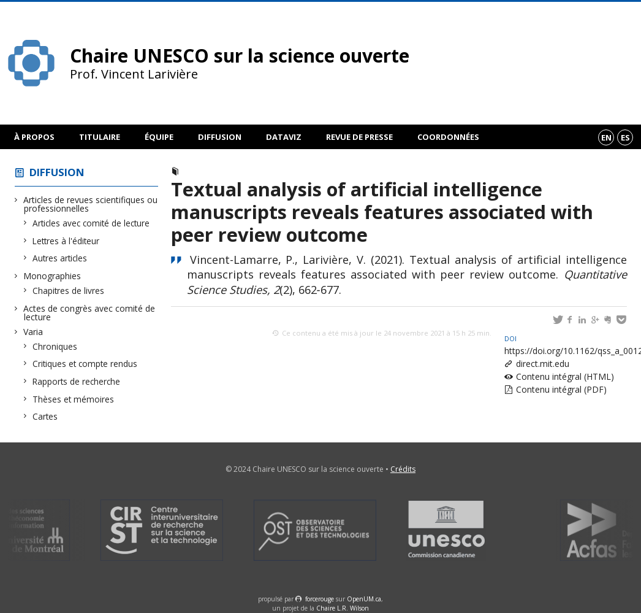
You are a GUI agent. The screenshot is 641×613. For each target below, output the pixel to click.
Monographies (52, 276)
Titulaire (99, 136)
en (606, 137)
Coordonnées (448, 136)
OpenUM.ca (364, 599)
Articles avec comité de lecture (91, 223)
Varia (33, 331)
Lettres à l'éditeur (66, 241)
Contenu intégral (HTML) (565, 376)
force (319, 599)
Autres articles (60, 258)
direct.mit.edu (542, 363)
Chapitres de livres (68, 290)
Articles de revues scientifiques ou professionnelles (90, 204)
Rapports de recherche (76, 381)
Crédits (402, 469)
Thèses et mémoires (73, 399)
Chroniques (55, 346)
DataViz (284, 136)
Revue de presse (359, 136)
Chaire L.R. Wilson (342, 608)
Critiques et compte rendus (85, 363)
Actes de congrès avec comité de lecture (89, 313)
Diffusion (219, 136)
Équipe (159, 136)
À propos (34, 136)
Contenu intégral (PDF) (561, 389)
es (625, 137)
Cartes (45, 416)
